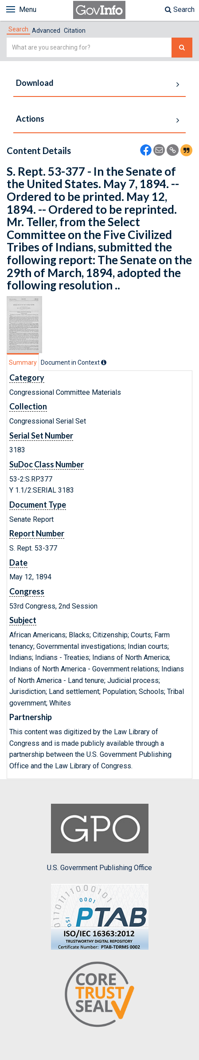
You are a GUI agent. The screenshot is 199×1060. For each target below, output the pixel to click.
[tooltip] (103, 362)
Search (180, 9)
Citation (75, 30)
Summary (23, 362)
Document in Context (73, 362)
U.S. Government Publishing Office (99, 838)
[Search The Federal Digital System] (182, 48)
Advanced (46, 30)
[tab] (18, 29)
